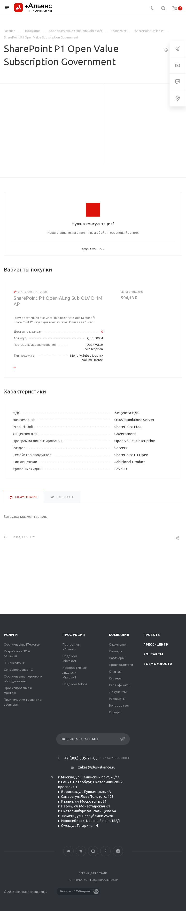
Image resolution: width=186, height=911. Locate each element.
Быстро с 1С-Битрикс (75, 891)
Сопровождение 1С (18, 669)
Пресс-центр (155, 644)
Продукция (73, 634)
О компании (117, 644)
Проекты (152, 634)
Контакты (153, 654)
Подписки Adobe (74, 684)
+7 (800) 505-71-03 (81, 758)
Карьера (115, 678)
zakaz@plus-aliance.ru (96, 767)
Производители (121, 664)
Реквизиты (117, 698)
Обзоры (115, 712)
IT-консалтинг (14, 662)
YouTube (93, 851)
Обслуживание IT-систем (22, 644)
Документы (118, 691)
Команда (115, 651)
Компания (119, 634)
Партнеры (116, 658)
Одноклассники (105, 851)
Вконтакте (68, 851)
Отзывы (115, 671)
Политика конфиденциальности (93, 880)
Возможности (157, 663)
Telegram (81, 851)
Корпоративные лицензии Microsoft (74, 672)
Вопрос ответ (119, 705)
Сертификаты (119, 685)
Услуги (11, 634)
